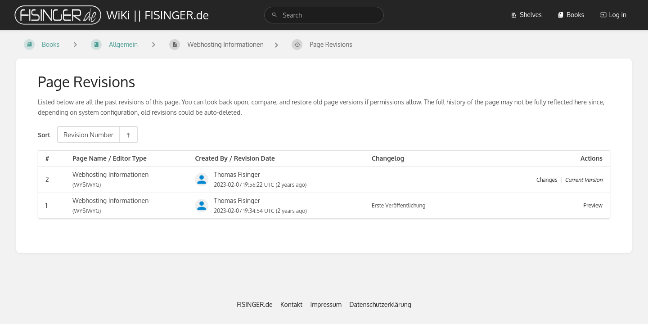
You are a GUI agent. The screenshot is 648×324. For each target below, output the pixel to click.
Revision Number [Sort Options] (88, 134)
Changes (546, 179)
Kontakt (291, 304)
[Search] (274, 15)
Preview (593, 205)
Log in (613, 14)
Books (571, 14)
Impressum (326, 304)
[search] (324, 15)
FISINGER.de (254, 304)
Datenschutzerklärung (380, 304)
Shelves (526, 14)
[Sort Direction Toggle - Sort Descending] (128, 134)
